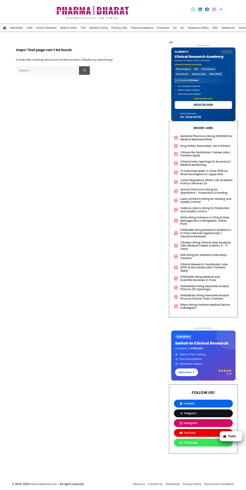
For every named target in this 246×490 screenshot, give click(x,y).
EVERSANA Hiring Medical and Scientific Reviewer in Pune (200, 278)
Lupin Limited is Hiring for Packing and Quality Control (205, 200)
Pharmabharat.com (43, 484)
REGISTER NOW (203, 104)
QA (175, 27)
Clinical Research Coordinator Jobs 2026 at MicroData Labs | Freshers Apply (204, 267)
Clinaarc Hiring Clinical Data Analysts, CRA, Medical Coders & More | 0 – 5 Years (205, 246)
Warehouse (228, 27)
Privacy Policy (192, 484)
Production (163, 27)
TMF (83, 27)
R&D (215, 27)
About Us (139, 484)
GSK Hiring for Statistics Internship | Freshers (203, 256)
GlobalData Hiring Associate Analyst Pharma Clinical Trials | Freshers (204, 297)
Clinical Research (46, 27)
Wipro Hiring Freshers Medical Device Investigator (205, 306)
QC (182, 27)
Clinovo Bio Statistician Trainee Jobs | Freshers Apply (205, 154)
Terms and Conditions (219, 484)
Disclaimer (173, 484)
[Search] (84, 70)
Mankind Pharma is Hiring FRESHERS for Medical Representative (206, 137)
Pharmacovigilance (142, 27)
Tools (229, 436)
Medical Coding (98, 27)
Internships (16, 27)
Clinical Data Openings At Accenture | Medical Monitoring (205, 163)
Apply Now (187, 372)
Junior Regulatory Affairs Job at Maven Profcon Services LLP (206, 181)
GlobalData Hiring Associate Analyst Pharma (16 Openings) (204, 287)
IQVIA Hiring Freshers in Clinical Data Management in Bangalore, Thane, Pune (204, 221)
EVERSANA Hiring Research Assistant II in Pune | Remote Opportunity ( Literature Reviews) (205, 233)
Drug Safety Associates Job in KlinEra (205, 146)
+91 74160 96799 (190, 117)
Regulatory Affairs (198, 27)
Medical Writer (68, 27)
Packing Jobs (119, 27)
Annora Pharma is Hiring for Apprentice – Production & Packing (203, 191)
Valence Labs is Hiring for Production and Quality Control (204, 209)
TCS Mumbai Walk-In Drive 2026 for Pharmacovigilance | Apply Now (204, 172)
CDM (29, 27)
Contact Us (155, 484)
